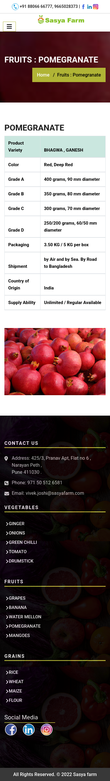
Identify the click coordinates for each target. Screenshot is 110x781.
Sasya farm (85, 774)
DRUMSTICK (21, 561)
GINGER (16, 523)
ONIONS (17, 533)
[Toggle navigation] (9, 27)
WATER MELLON (25, 616)
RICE (13, 672)
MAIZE (15, 691)
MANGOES (19, 635)
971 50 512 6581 (44, 482)
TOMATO (18, 551)
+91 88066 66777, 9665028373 (45, 6)
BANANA (18, 607)
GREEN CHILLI (23, 542)
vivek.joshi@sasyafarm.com (55, 493)
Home (43, 75)
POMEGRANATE (25, 626)
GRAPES (17, 598)
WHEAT (16, 681)
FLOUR (15, 700)
